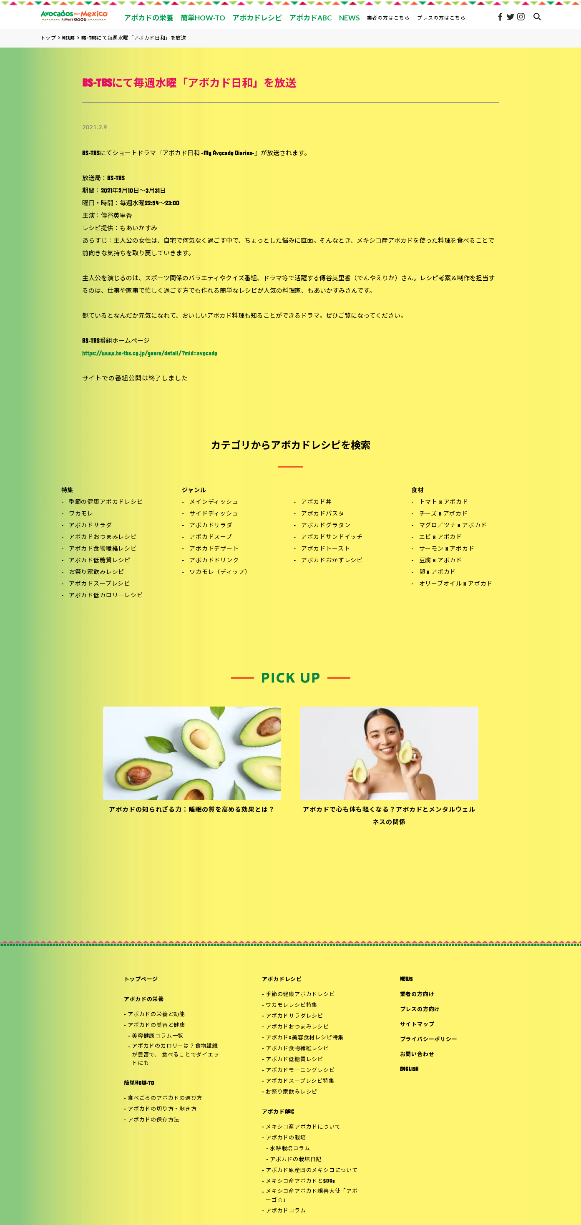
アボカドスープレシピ (99, 584)
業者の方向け (417, 994)
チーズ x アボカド (443, 514)
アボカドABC (278, 1112)
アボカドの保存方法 (153, 1120)
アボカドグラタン (326, 526)
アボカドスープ (210, 537)
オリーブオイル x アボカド (456, 584)
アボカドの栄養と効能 (156, 1014)
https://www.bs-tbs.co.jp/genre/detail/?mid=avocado (149, 354)
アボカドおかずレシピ (332, 561)
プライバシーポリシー (429, 1039)
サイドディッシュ (214, 514)
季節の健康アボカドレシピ (106, 502)
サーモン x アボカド (447, 549)
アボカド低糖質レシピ (100, 561)
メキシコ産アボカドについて (303, 1127)
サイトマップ (417, 1024)
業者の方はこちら (388, 18)
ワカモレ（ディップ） (220, 572)
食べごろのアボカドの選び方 (165, 1098)
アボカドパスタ (323, 514)
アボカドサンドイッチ (332, 537)
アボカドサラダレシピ (294, 1016)
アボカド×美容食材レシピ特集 (305, 1038)
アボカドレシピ (282, 979)
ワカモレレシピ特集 (291, 1005)
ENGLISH (409, 1069)
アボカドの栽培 (286, 1138)
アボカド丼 (316, 502)
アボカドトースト (325, 549)
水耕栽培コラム (290, 1149)
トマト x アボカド (443, 502)
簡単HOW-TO (139, 1083)
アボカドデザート (214, 549)
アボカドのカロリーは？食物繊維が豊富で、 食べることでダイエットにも (175, 1055)
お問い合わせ (417, 1054)
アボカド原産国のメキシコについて (311, 1170)
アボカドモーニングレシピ (300, 1070)
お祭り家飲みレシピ (97, 572)
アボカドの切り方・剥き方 (162, 1109)
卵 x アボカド (437, 572)
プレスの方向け (420, 1009)
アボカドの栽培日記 (296, 1159)
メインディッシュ (214, 502)
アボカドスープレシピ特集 (300, 1081)
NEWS (406, 979)
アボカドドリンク (214, 561)
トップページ (141, 979)
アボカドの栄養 (144, 999)
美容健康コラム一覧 (158, 1036)
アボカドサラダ (90, 526)
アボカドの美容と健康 (156, 1025)
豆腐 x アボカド (441, 561)
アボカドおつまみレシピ (103, 537)
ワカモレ (81, 514)
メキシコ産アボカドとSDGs (300, 1181)
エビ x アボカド (441, 537)
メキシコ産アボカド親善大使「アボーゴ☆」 (311, 1196)
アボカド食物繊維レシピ (103, 549)
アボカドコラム (286, 1211)
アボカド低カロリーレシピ (106, 596)
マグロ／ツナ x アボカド (453, 526)
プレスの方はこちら (441, 18)
